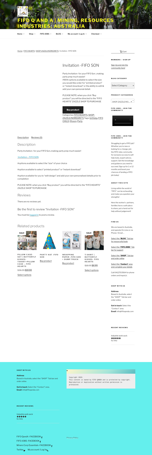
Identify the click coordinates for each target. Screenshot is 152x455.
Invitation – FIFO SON (28, 157)
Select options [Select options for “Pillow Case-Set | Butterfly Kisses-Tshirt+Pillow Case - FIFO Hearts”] (24, 275)
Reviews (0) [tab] (36, 137)
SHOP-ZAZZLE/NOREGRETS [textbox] (123, 102)
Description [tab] (23, 137)
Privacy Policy (72, 438)
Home (21, 34)
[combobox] (123, 101)
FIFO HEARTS (29, 51)
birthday (93, 118)
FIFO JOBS (46, 34)
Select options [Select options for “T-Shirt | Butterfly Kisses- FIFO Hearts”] (92, 270)
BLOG (59, 34)
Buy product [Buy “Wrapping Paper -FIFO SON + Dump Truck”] (68, 263)
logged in (34, 215)
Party (79, 121)
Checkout (96, 34)
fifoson (73, 121)
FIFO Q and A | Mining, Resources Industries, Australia (65, 23)
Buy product (73, 110)
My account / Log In (77, 34)
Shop (32, 34)
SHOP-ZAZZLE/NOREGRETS (47, 51)
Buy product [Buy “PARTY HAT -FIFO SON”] (46, 261)
